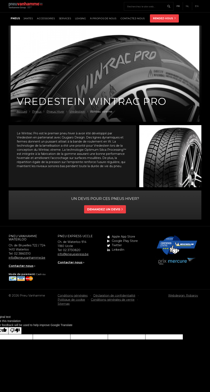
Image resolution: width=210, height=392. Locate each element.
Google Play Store (125, 241)
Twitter (117, 245)
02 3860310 (22, 253)
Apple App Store (123, 236)
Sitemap (64, 304)
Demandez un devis (103, 209)
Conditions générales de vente (113, 299)
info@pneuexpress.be (73, 254)
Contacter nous (21, 266)
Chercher (170, 6)
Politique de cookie (71, 299)
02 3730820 (71, 250)
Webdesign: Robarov (183, 295)
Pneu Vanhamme (27, 6)
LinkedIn (118, 250)
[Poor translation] (15, 330)
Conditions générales (73, 295)
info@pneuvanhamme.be (27, 257)
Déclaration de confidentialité (114, 295)
